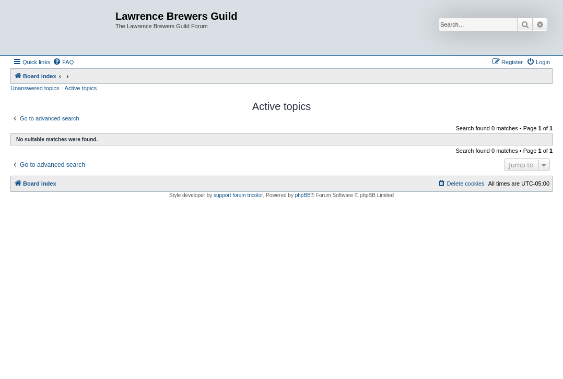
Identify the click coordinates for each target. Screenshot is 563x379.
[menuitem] (63, 62)
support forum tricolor (238, 195)
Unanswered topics (35, 88)
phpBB (303, 195)
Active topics (81, 88)
